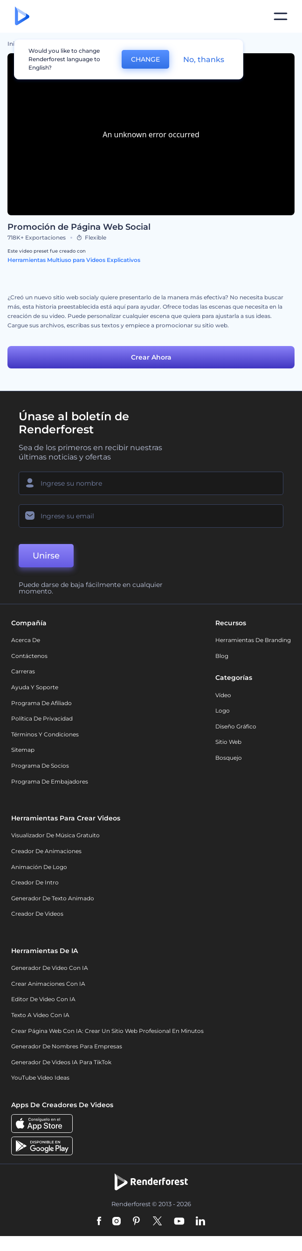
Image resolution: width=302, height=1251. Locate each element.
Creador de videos (37, 913)
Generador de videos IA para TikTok (61, 1062)
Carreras (23, 671)
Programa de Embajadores (49, 781)
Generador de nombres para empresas (66, 1046)
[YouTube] (179, 1221)
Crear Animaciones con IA (48, 983)
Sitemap (22, 749)
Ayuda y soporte (34, 687)
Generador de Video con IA (49, 967)
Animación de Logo (39, 866)
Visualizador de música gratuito (55, 835)
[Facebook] (99, 1221)
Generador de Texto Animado (52, 898)
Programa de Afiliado (41, 703)
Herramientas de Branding (253, 639)
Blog (221, 655)
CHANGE (145, 59)
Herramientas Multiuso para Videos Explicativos (73, 259)
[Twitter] (157, 1221)
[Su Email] (151, 516)
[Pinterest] (136, 1221)
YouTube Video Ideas (40, 1077)
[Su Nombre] (151, 483)
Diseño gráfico (235, 726)
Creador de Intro (35, 882)
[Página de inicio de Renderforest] (22, 17)
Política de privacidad (42, 718)
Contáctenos (29, 655)
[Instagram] (116, 1221)
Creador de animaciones (46, 851)
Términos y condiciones (45, 734)
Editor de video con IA (43, 999)
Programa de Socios (40, 765)
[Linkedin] (200, 1221)
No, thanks (203, 59)
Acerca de (25, 639)
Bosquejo (228, 757)
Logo (222, 710)
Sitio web (228, 741)
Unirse (46, 556)
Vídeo (223, 695)
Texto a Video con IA (40, 1014)
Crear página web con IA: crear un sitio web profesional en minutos (107, 1030)
